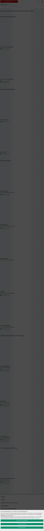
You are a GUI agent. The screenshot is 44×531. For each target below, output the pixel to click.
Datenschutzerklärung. (35, 518)
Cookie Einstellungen (22, 527)
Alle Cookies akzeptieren (22, 524)
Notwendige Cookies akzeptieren (22, 520)
